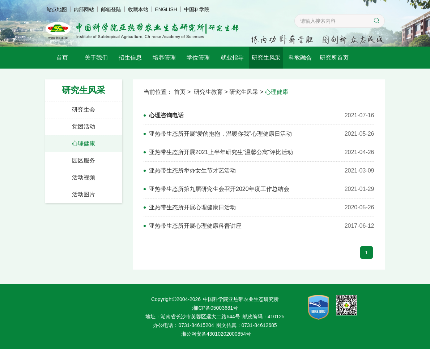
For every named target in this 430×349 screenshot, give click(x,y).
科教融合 (300, 57)
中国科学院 (196, 9)
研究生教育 (208, 92)
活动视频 (83, 177)
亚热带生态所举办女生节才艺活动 (192, 170)
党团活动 (83, 126)
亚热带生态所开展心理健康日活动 (192, 207)
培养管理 (164, 57)
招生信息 (130, 57)
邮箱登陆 (111, 9)
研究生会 (83, 109)
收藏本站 (138, 9)
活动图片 (83, 194)
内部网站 (84, 9)
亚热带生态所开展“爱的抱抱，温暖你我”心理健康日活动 (220, 134)
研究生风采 (266, 57)
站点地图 (57, 9)
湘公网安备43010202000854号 (216, 334)
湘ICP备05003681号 (215, 308)
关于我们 (96, 57)
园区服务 (83, 160)
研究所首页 (334, 57)
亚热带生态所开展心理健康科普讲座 (195, 226)
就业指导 (232, 57)
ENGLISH (166, 9)
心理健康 (83, 143)
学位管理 (198, 57)
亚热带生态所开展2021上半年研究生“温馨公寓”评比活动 (221, 152)
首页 (62, 57)
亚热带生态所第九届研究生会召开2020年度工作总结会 (219, 189)
